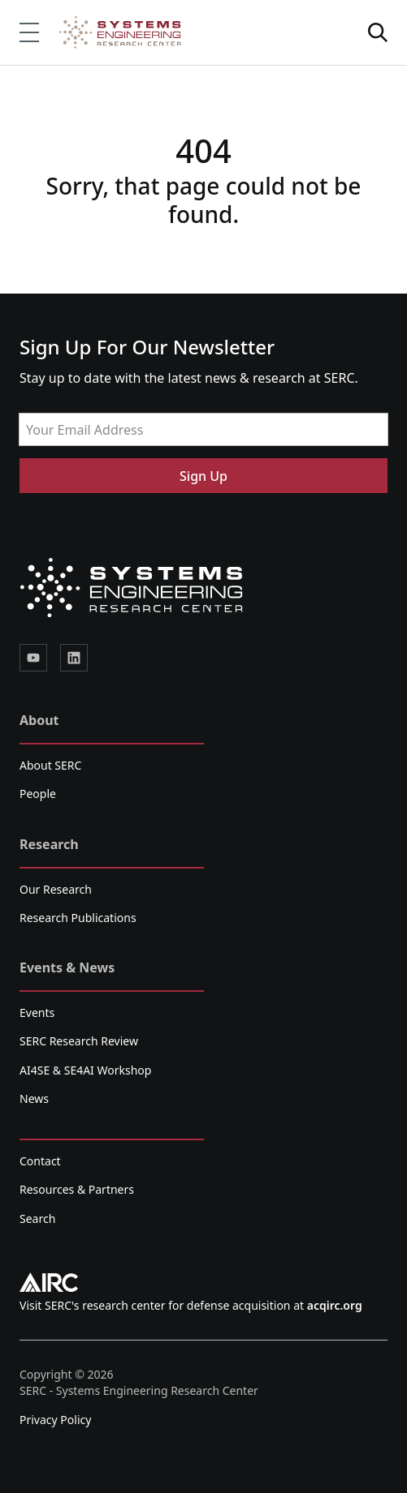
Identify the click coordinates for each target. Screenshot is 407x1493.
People (37, 793)
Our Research (55, 889)
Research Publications (77, 917)
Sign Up (203, 476)
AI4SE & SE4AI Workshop (85, 1070)
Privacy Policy (55, 1419)
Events (36, 1012)
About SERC (50, 765)
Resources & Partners (76, 1189)
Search (37, 1218)
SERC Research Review (78, 1041)
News (34, 1098)
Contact (40, 1161)
